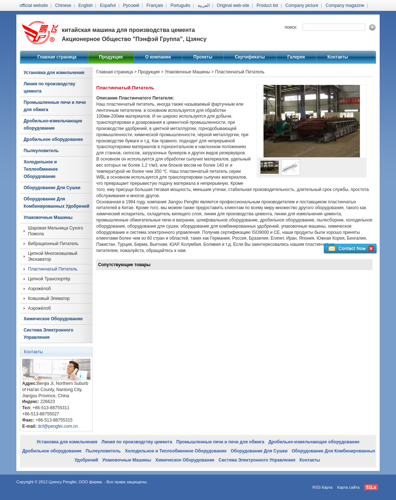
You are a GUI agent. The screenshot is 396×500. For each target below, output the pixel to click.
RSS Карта (322, 487)
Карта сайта (348, 487)
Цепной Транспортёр (49, 278)
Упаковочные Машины (48, 217)
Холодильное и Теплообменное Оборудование (41, 169)
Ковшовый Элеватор (49, 298)
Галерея (296, 57)
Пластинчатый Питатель (52, 269)
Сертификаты (249, 57)
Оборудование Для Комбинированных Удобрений (56, 202)
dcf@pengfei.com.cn (58, 426)
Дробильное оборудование (53, 139)
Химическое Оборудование (53, 318)
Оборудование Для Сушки (52, 187)
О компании (158, 57)
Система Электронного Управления (48, 334)
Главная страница (57, 57)
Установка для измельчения (54, 72)
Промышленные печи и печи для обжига (55, 106)
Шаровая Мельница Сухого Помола (55, 230)
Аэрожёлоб (39, 288)
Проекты (202, 57)
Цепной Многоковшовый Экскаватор (52, 256)
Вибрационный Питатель (53, 243)
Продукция (111, 57)
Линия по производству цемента (49, 87)
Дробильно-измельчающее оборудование (53, 124)
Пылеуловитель (41, 150)
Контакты (337, 57)
